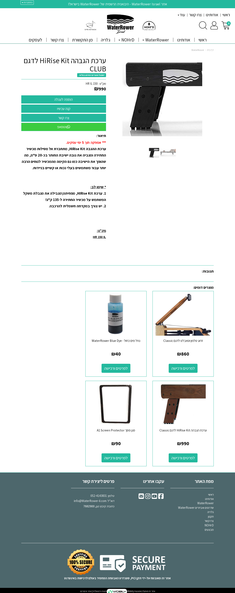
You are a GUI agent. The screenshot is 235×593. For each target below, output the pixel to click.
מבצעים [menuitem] (209, 528)
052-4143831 (98, 494)
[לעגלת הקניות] (225, 25)
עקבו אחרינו (153, 479)
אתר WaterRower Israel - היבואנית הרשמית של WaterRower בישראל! (117, 4)
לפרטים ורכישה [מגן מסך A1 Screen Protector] (183, 456)
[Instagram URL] (147, 495)
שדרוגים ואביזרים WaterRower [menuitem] (196, 506)
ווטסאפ (63, 126)
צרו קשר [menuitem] (195, 14)
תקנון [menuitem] (211, 515)
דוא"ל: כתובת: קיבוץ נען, (94, 499)
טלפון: (110, 494)
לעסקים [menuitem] (35, 40)
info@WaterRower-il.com (90, 499)
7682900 (89, 504)
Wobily (130, 589)
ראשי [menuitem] (226, 14)
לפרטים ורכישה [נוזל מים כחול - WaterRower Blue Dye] (117, 367)
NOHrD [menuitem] (126, 40)
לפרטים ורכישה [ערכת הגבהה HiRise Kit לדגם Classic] (51, 367)
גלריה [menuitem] (105, 40)
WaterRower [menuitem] (155, 40)
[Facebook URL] (161, 495)
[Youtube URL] (154, 495)
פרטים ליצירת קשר (98, 479)
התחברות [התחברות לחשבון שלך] (27, 2)
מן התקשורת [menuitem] (82, 40)
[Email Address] (141, 495)
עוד (181, 14)
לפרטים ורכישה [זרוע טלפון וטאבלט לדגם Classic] (183, 367)
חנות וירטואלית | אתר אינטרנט (93, 589)
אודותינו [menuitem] (212, 14)
